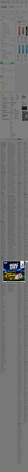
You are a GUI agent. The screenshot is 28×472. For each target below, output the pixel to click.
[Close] (27, 261)
